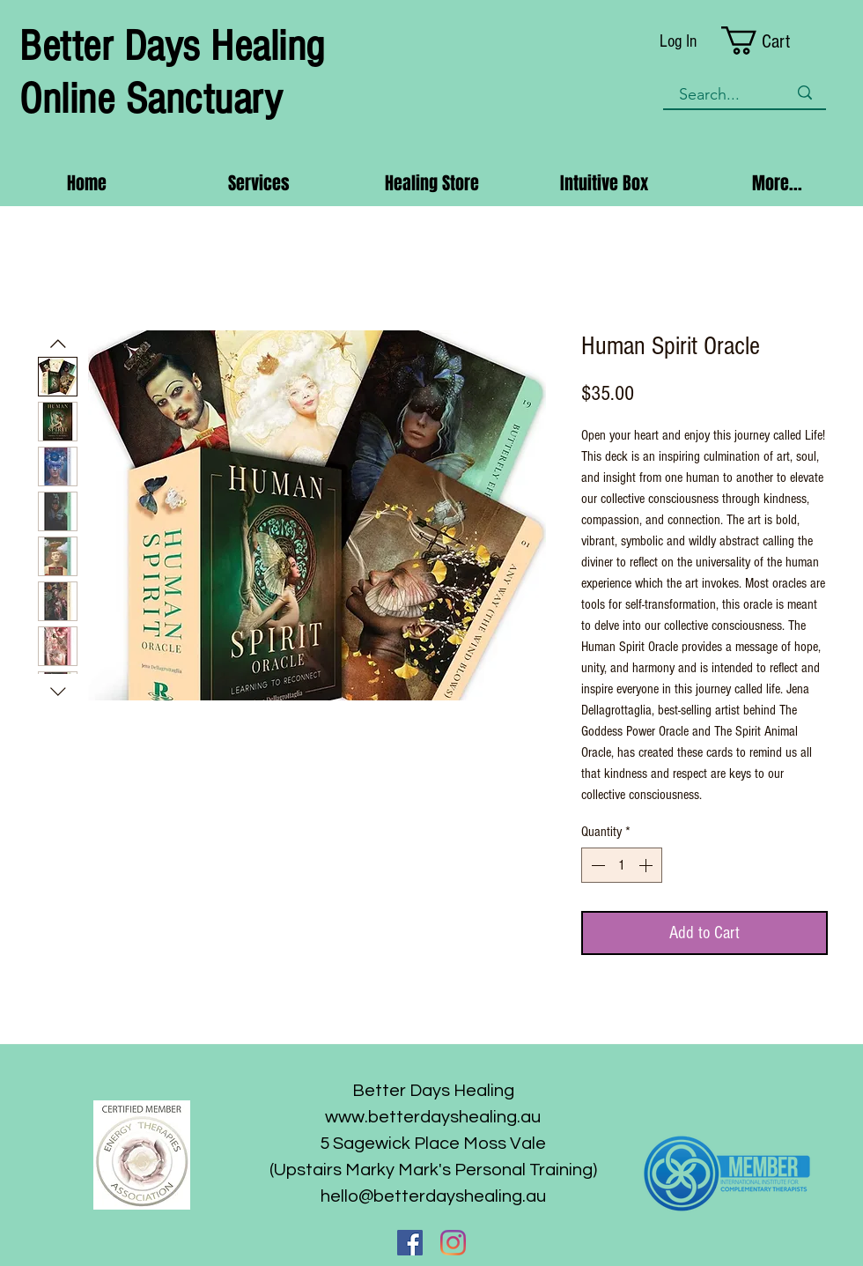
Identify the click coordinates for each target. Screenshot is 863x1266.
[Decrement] (596, 865)
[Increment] (647, 865)
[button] (774, 40)
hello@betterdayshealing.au (433, 1196)
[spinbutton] (622, 865)
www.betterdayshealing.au (433, 1117)
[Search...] (720, 95)
